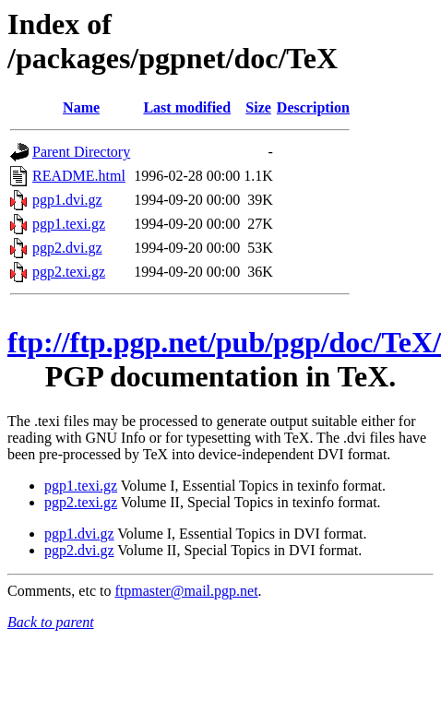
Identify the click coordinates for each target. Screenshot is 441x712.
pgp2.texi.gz (68, 271)
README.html (78, 176)
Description (313, 107)
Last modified (187, 107)
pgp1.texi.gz (68, 223)
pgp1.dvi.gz (67, 200)
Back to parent (50, 622)
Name (81, 107)
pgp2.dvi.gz (67, 247)
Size (258, 107)
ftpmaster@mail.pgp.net (185, 591)
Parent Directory (81, 152)
